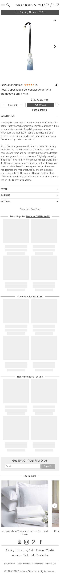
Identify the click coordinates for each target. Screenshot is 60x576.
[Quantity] (14, 105)
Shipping (9, 550)
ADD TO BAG (40, 105)
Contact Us (42, 555)
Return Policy (9, 564)
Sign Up (48, 466)
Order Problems (23, 564)
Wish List (50, 550)
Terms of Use (50, 564)
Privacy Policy (37, 564)
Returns (40, 550)
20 (36, 85)
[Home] (29, 6)
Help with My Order (25, 550)
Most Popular (30, 216)
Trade (26, 555)
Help (33, 555)
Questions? (30, 209)
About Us (17, 555)
